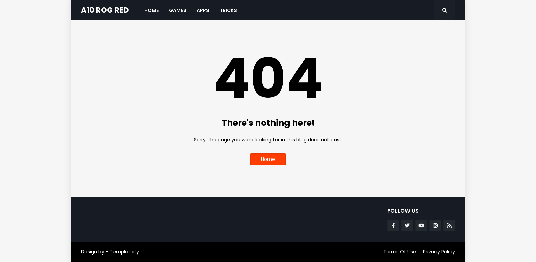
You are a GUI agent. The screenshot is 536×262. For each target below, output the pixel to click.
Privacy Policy (439, 251)
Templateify (124, 251)
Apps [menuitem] (203, 10)
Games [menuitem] (177, 10)
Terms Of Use (399, 251)
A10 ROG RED (105, 10)
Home (268, 159)
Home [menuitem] (151, 10)
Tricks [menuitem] (228, 10)
